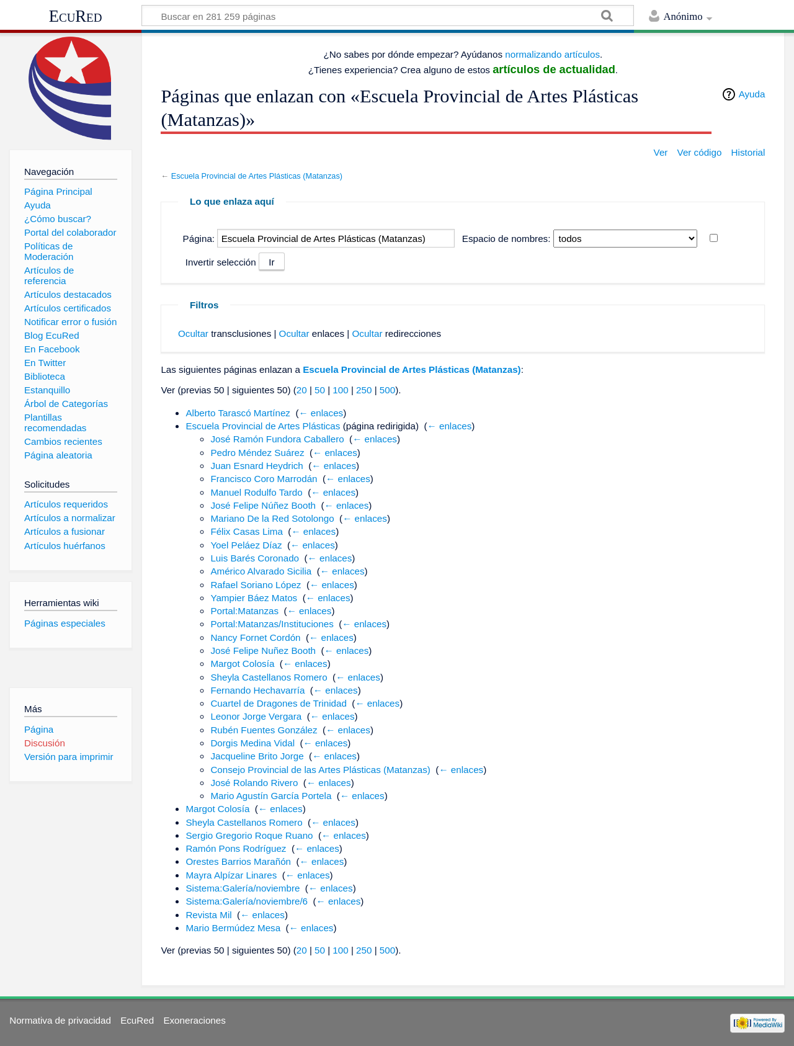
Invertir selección (220, 262)
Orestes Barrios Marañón (238, 861)
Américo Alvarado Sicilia (260, 571)
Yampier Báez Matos (253, 597)
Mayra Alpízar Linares (231, 875)
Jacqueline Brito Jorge (256, 756)
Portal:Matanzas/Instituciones (271, 624)
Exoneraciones (194, 1020)
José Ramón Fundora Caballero (277, 439)
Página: (199, 238)
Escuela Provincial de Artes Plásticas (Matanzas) (256, 176)
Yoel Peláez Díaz (246, 545)
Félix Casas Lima (246, 531)
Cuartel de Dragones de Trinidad (278, 703)
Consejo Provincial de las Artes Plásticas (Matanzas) (320, 769)
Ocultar (193, 333)
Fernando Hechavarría (257, 690)
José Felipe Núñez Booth (263, 505)
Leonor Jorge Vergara (255, 716)
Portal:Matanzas (244, 611)
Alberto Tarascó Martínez (237, 413)
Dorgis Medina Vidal (252, 743)
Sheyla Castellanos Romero (268, 677)
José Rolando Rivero (254, 782)
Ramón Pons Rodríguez (235, 848)
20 (302, 390)
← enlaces (320, 413)
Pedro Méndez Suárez (257, 452)
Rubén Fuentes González (263, 730)
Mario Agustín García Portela (270, 795)
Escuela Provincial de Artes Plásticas (262, 426)
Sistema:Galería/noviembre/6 (246, 901)
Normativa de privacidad (60, 1020)
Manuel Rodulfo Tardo (256, 492)
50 (319, 390)
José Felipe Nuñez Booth (263, 650)
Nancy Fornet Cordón (255, 637)
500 (387, 390)
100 (340, 390)
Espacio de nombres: (506, 238)
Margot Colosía (242, 663)
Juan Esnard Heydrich (256, 465)
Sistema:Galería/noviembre (242, 888)
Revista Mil (208, 915)
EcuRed (75, 16)
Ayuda (752, 94)
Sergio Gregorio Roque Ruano (249, 835)
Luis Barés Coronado (254, 558)
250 (364, 390)
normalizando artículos (552, 54)
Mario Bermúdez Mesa (232, 928)
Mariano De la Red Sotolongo (272, 518)
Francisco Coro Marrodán (263, 478)
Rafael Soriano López (255, 584)
